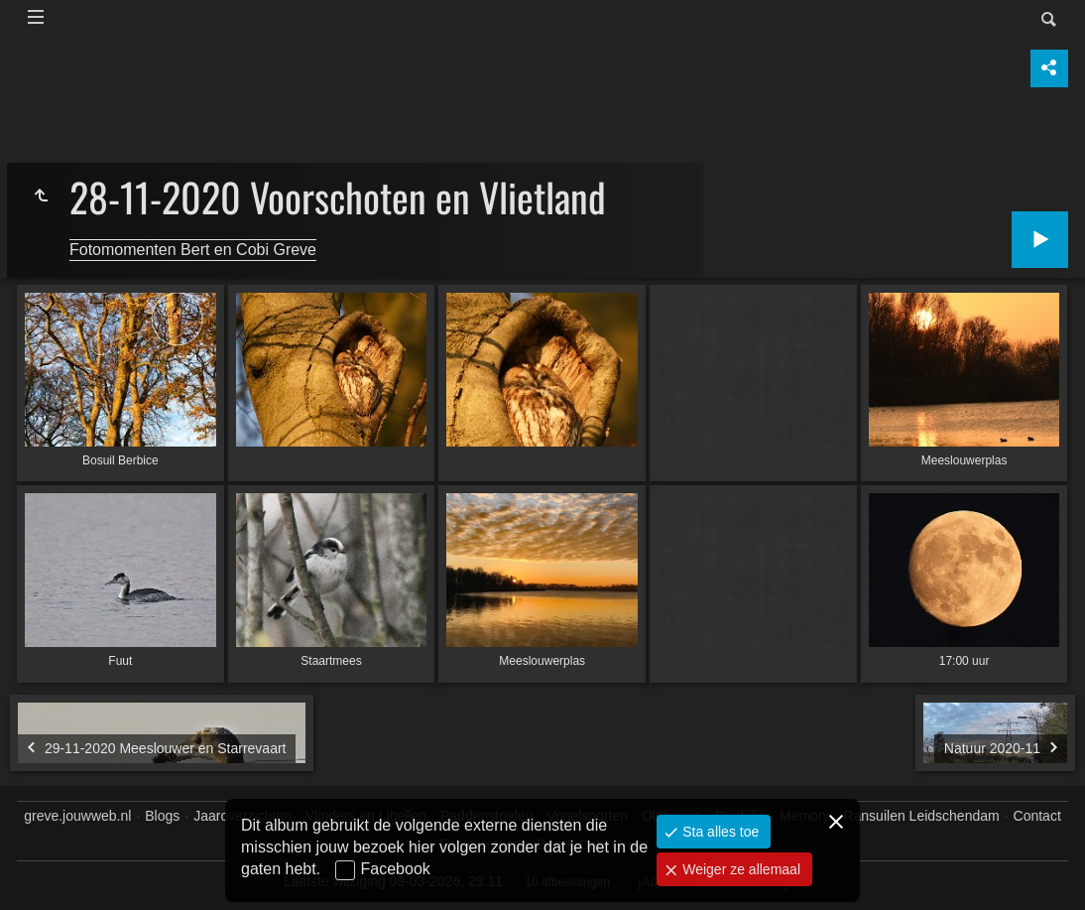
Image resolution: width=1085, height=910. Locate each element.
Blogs (162, 816)
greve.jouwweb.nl (77, 816)
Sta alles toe (718, 832)
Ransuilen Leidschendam (921, 816)
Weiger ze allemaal (739, 869)
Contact (1037, 816)
